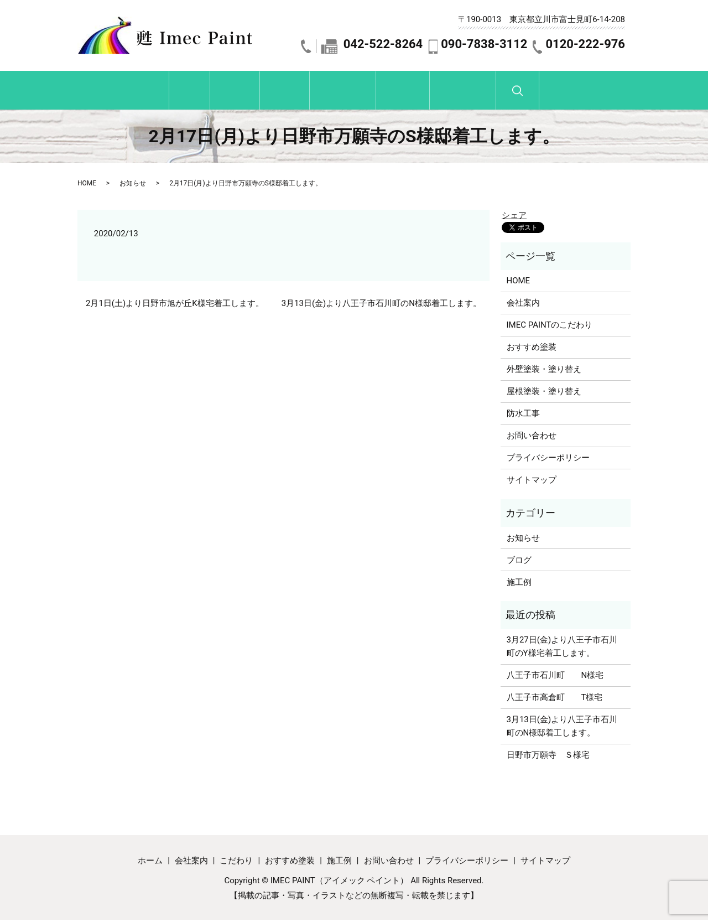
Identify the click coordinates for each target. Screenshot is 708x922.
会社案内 (523, 305)
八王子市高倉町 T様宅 (555, 700)
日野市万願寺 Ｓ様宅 (548, 757)
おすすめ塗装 (356, 92)
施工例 (442, 92)
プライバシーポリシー (548, 460)
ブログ (519, 562)
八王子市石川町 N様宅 (555, 677)
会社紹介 (195, 92)
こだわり (271, 92)
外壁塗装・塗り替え (544, 371)
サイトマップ (531, 482)
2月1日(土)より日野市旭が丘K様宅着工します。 (175, 305)
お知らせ (132, 185)
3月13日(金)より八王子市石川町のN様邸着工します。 (381, 305)
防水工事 (523, 416)
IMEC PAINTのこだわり (550, 327)
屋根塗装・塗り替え (544, 393)
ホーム (123, 92)
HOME (86, 185)
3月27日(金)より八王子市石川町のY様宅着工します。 (562, 648)
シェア (514, 217)
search (608, 97)
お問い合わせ (529, 92)
